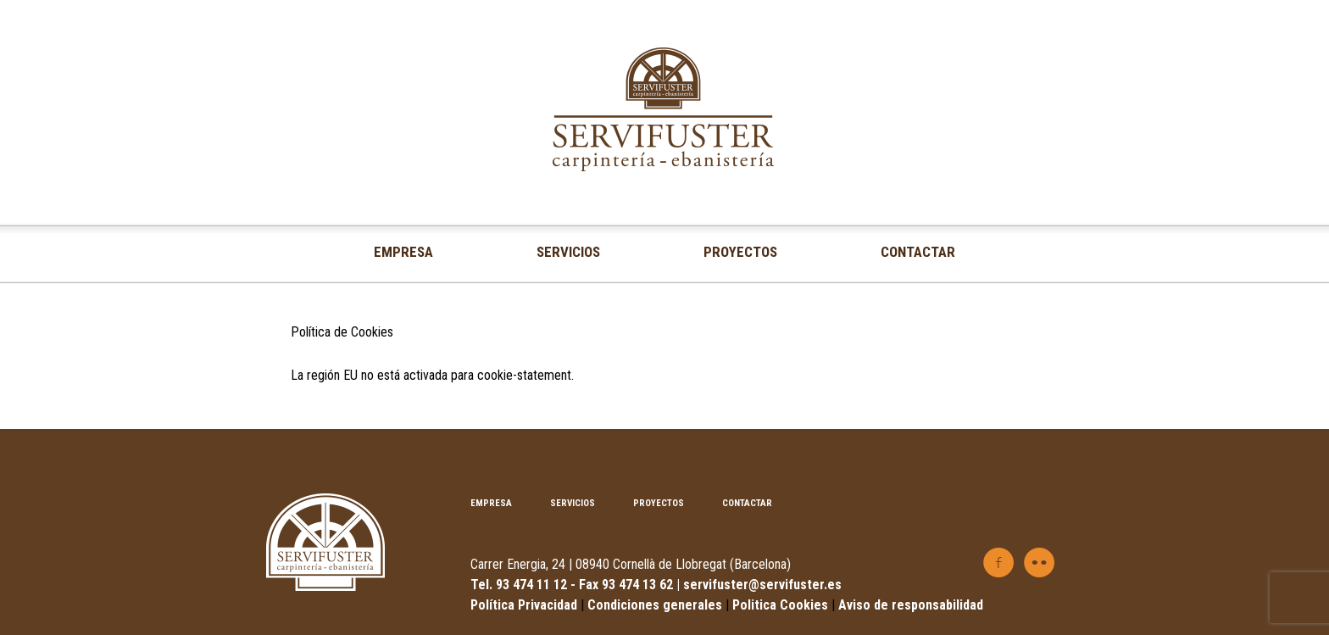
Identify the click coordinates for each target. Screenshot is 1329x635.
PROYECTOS (740, 251)
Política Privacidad (523, 605)
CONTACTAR (918, 251)
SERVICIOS (568, 251)
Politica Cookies (781, 605)
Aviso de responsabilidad (910, 605)
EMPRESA (403, 251)
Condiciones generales (654, 605)
